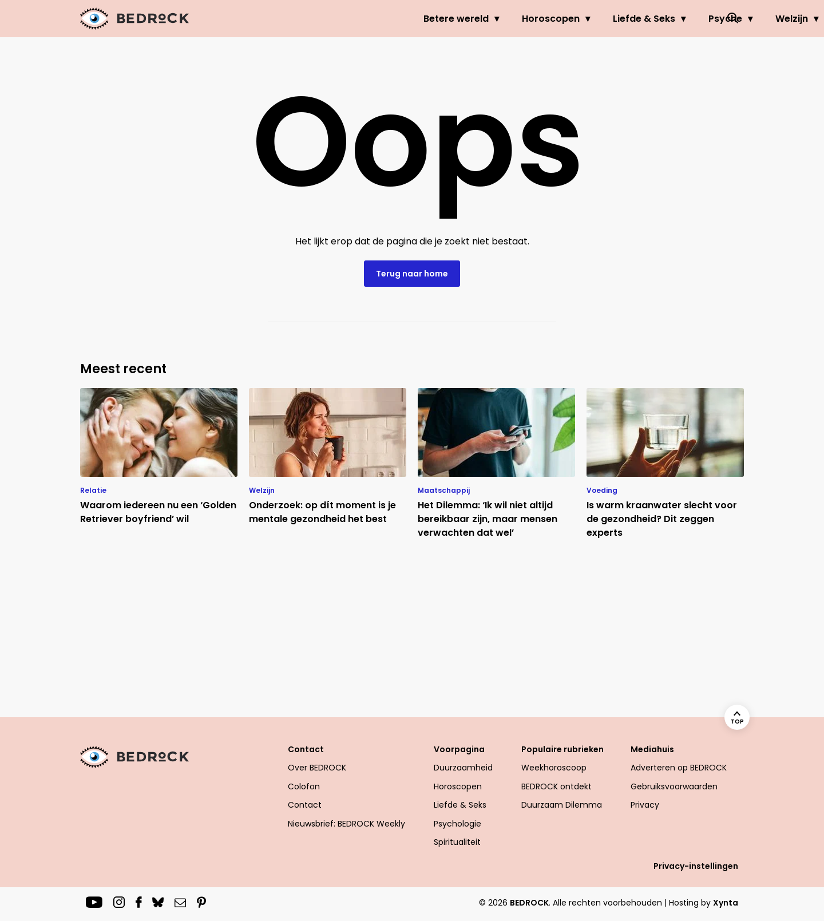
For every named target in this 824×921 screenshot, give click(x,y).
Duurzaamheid (463, 767)
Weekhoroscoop (554, 767)
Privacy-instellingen (695, 866)
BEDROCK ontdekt (556, 786)
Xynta (725, 902)
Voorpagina (459, 749)
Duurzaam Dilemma (561, 805)
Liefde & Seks (529, 18)
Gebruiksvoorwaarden (674, 786)
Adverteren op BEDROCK (679, 767)
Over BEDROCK (317, 767)
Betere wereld (341, 18)
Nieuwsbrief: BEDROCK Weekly (346, 823)
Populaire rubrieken (562, 749)
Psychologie (457, 823)
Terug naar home (412, 273)
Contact (306, 749)
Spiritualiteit (457, 842)
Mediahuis (652, 749)
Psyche (611, 18)
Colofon (304, 786)
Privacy (645, 805)
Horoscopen (436, 18)
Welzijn (677, 18)
